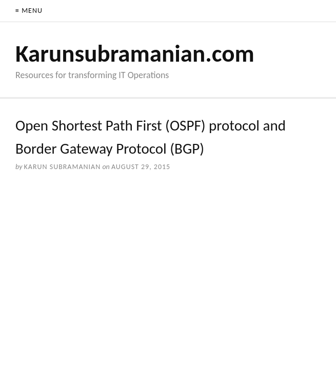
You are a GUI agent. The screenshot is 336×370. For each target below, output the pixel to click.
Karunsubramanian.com (134, 53)
